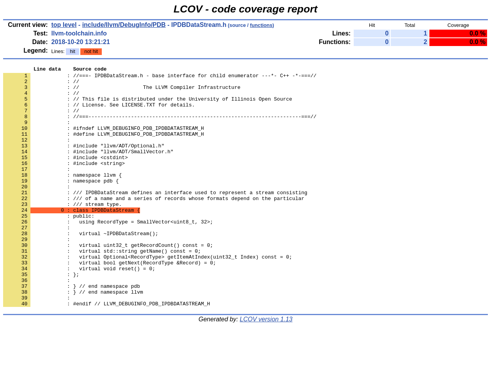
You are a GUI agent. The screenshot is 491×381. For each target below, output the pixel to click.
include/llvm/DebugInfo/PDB (124, 24)
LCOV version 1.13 (266, 367)
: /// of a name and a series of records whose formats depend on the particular (153, 225)
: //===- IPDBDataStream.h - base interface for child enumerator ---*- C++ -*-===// (159, 77)
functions (261, 25)
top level (64, 24)
